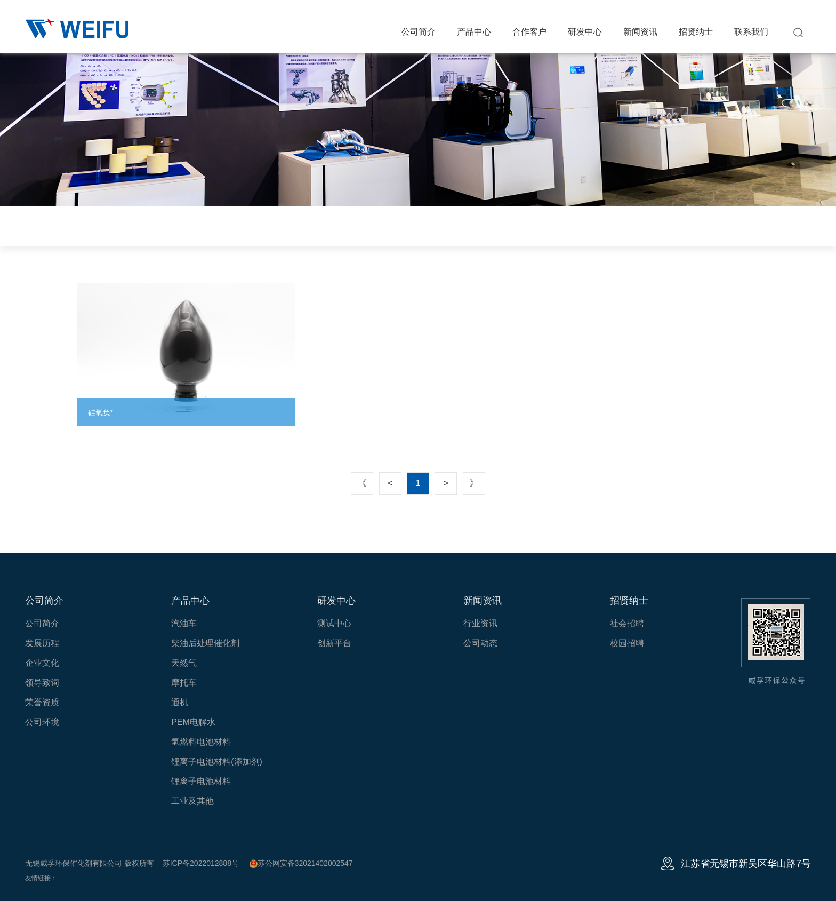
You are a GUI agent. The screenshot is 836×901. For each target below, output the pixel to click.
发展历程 (42, 643)
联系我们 (751, 31)
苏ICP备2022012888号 (201, 863)
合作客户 (529, 31)
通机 (179, 702)
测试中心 (334, 623)
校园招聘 (627, 643)
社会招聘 (627, 623)
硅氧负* (100, 412)
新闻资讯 (640, 31)
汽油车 (184, 623)
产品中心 (474, 31)
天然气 (184, 662)
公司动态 (480, 643)
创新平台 (334, 643)
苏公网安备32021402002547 (301, 863)
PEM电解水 (193, 722)
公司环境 (42, 722)
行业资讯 (480, 623)
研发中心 (585, 31)
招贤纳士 (696, 31)
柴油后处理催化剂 (205, 643)
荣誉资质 (42, 702)
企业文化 (42, 662)
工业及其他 (192, 801)
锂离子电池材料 (201, 781)
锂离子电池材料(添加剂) (216, 761)
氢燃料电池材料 (201, 741)
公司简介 (418, 31)
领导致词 (42, 682)
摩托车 (184, 682)
